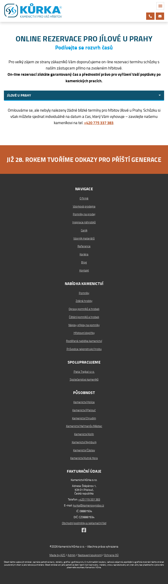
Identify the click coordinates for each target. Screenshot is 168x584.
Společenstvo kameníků (84, 379)
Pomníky (84, 293)
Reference (84, 246)
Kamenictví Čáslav (84, 450)
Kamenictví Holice (84, 402)
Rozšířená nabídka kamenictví (84, 341)
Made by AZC (57, 555)
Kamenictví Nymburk (84, 442)
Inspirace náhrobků (84, 222)
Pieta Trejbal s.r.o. (84, 371)
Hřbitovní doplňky (84, 333)
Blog (84, 262)
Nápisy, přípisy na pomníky (84, 325)
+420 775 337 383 (89, 499)
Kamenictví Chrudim (84, 418)
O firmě (84, 198)
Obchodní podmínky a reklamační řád (84, 523)
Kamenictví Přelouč (84, 410)
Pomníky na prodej (84, 214)
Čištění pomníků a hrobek (84, 317)
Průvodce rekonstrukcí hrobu (84, 349)
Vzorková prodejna (84, 206)
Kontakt (84, 270)
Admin (71, 555)
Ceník (84, 230)
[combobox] (84, 96)
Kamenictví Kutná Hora (84, 458)
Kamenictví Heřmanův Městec (84, 426)
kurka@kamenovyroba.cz (88, 505)
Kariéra (84, 254)
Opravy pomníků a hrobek (84, 309)
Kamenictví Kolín (84, 434)
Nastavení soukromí (90, 555)
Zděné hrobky (84, 301)
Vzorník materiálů (84, 238)
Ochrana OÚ (111, 555)
